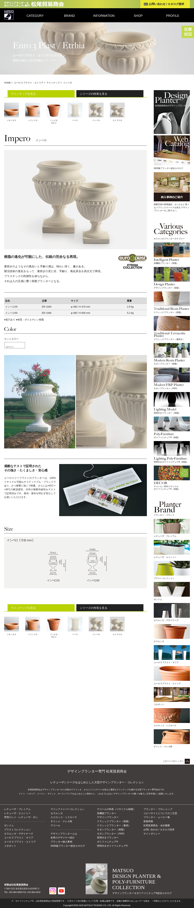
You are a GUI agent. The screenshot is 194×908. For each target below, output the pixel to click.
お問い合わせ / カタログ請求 (166, 4)
